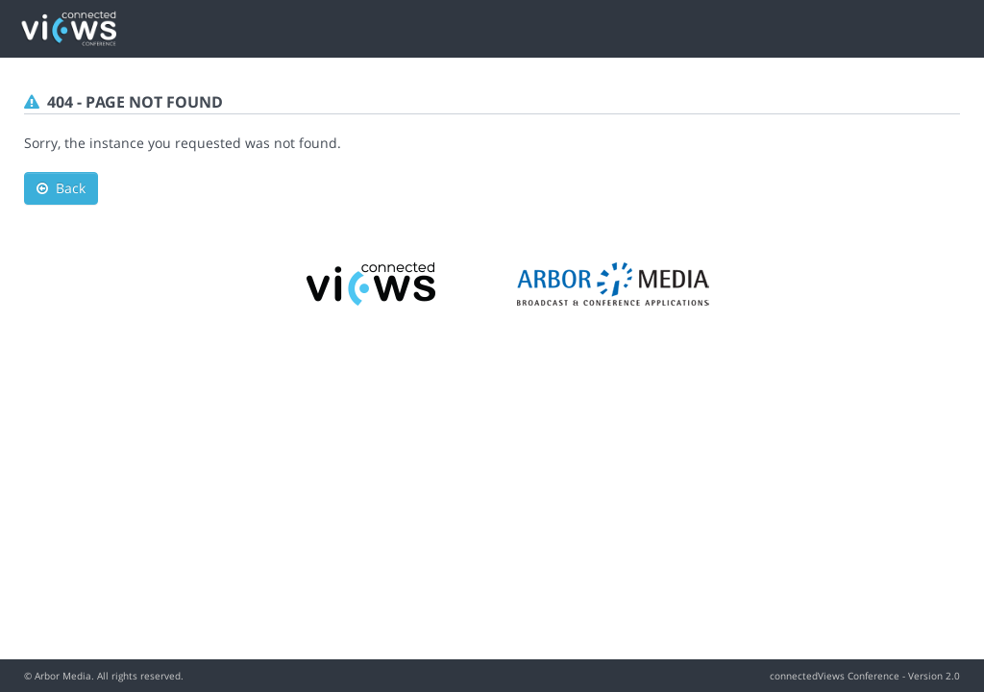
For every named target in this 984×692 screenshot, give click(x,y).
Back (61, 188)
